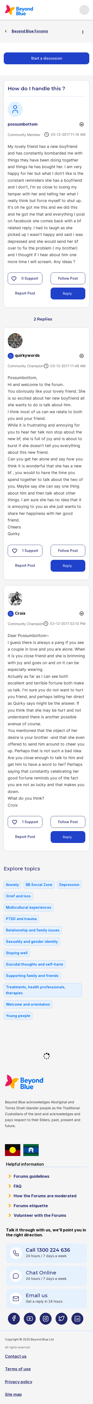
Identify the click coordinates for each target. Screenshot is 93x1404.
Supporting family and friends (32, 976)
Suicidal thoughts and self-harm (34, 964)
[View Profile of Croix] (20, 613)
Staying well (17, 953)
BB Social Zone (39, 885)
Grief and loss (18, 896)
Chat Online (41, 1273)
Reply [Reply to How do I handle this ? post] (67, 293)
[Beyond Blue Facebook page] (14, 1320)
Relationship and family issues (33, 930)
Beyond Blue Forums (18, 10)
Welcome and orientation (28, 1004)
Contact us (16, 1356)
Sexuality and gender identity (32, 941)
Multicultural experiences (28, 907)
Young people (18, 1016)
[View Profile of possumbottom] (22, 124)
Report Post (25, 293)
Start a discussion (46, 58)
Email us (37, 1295)
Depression (69, 885)
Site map (13, 1394)
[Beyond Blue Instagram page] (46, 1320)
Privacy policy (18, 1381)
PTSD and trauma (21, 919)
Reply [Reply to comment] (67, 566)
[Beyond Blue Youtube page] (30, 1320)
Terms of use (18, 1368)
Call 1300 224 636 (48, 1250)
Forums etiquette (31, 1205)
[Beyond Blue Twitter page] (61, 1320)
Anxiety (12, 885)
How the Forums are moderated (45, 1195)
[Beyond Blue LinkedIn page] (77, 1320)
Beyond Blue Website (24, 1081)
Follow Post (68, 278)
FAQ (18, 1186)
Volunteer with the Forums (40, 1215)
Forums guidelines (31, 1176)
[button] (13, 278)
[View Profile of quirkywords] (27, 355)
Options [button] (85, 31)
